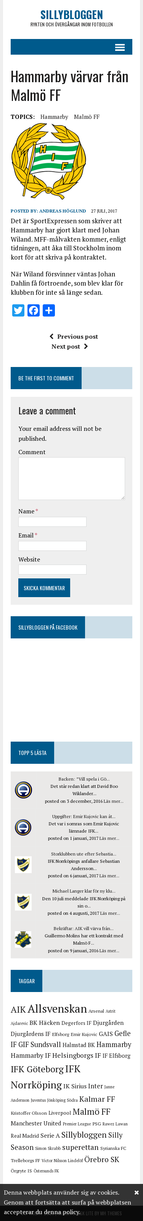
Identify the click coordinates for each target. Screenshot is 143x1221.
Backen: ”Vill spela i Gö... (84, 779)
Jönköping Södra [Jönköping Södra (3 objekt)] (62, 1100)
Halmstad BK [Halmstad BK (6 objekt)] (79, 1045)
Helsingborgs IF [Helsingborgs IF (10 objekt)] (76, 1055)
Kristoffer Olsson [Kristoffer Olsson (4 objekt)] (29, 1113)
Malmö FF (87, 116)
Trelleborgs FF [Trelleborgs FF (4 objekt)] (25, 1160)
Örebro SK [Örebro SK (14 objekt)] (101, 1159)
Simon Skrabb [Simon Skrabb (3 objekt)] (48, 1148)
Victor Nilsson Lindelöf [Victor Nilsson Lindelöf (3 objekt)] (62, 1160)
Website (29, 559)
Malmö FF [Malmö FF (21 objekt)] (91, 1111)
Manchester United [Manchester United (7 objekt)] (36, 1123)
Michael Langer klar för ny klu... (84, 891)
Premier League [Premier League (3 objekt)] (77, 1124)
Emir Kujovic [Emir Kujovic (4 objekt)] (84, 1034)
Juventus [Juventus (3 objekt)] (38, 1100)
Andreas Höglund (62, 211)
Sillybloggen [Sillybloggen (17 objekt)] (84, 1134)
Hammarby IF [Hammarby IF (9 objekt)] (31, 1055)
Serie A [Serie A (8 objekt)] (50, 1135)
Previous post (73, 336)
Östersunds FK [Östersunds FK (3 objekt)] (46, 1171)
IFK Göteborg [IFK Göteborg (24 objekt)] (37, 1069)
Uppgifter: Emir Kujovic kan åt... (84, 816)
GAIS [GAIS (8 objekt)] (106, 1033)
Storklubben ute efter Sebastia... (83, 854)
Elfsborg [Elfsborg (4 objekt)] (60, 1034)
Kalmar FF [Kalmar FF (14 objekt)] (97, 1099)
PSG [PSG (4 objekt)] (96, 1123)
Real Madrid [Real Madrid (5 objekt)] (25, 1135)
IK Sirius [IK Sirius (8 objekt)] (75, 1086)
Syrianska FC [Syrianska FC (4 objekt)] (113, 1148)
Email (26, 535)
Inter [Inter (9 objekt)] (95, 1085)
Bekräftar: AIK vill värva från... (84, 928)
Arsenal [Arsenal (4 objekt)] (96, 1011)
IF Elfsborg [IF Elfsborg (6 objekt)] (116, 1055)
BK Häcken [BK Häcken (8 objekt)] (44, 1022)
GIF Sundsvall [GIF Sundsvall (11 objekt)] (39, 1044)
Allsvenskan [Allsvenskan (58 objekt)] (57, 1008)
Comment (32, 452)
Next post (69, 346)
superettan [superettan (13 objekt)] (80, 1147)
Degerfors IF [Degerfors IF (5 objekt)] (76, 1023)
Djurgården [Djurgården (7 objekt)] (108, 1022)
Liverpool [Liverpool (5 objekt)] (59, 1112)
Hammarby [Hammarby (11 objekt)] (113, 1044)
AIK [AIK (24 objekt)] (18, 1009)
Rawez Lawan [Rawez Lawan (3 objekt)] (115, 1124)
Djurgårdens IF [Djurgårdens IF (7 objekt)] (30, 1034)
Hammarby (54, 116)
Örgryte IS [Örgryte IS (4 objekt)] (21, 1170)
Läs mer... (114, 801)
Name (26, 511)
